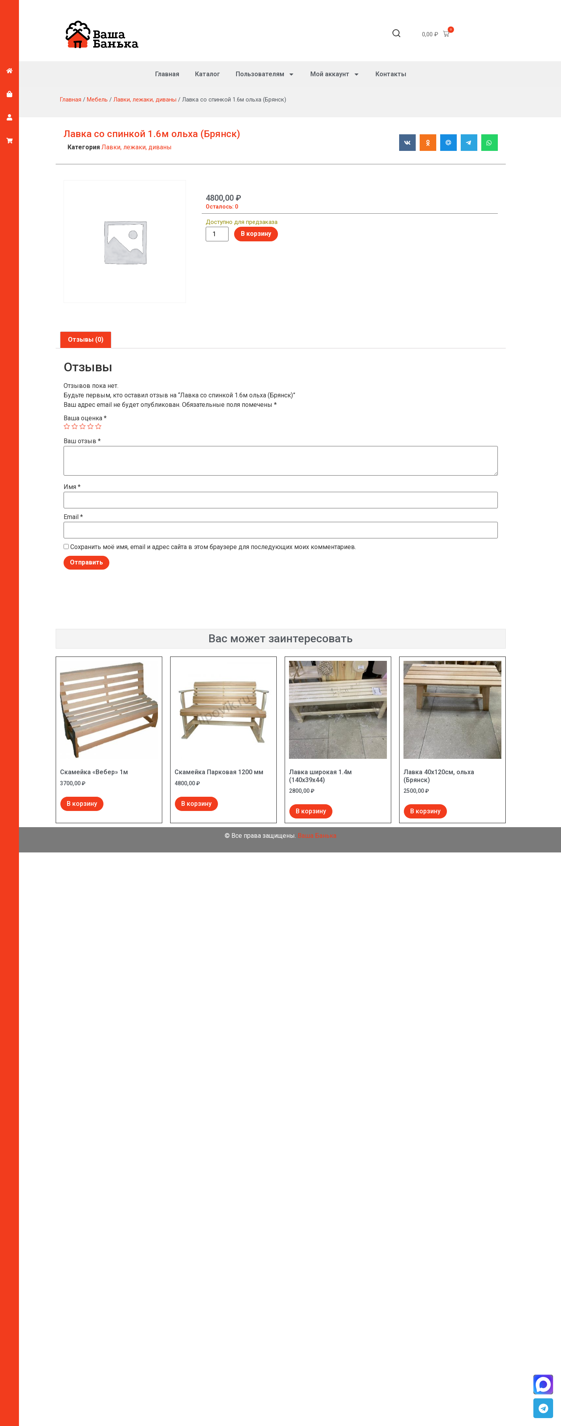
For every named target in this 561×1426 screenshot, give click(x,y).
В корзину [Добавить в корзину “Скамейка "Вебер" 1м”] (82, 803)
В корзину (256, 233)
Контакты (390, 74)
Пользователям (265, 74)
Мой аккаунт (335, 74)
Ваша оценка (85, 418)
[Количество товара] (217, 234)
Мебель (97, 99)
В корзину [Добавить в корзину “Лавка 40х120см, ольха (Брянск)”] (425, 811)
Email (73, 517)
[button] (396, 34)
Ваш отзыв (82, 441)
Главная (167, 74)
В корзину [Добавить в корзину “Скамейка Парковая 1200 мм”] (196, 803)
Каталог (207, 74)
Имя (72, 487)
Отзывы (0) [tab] (85, 339)
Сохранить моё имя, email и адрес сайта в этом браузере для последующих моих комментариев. (213, 547)
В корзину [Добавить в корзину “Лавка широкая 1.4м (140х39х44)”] (311, 811)
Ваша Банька (317, 835)
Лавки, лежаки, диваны (144, 99)
